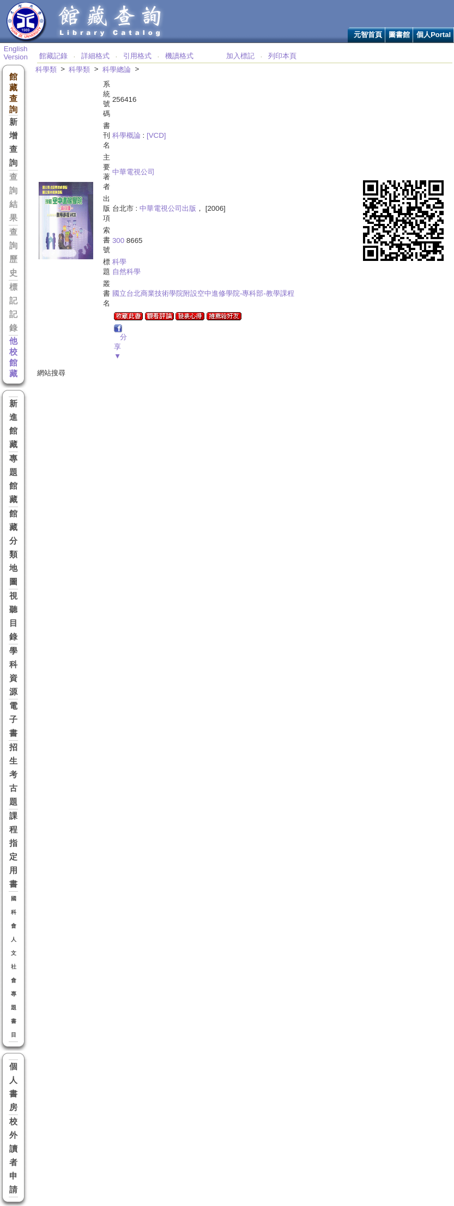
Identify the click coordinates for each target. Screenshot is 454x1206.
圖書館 (399, 35)
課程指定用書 (13, 850)
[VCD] (156, 135)
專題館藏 (13, 479)
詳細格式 (95, 56)
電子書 (13, 720)
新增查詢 (13, 142)
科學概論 (126, 135)
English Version (15, 53)
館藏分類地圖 (13, 547)
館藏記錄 (53, 56)
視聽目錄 (13, 616)
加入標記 (240, 56)
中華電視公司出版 (168, 208)
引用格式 (137, 56)
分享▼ (120, 346)
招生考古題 (13, 774)
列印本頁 (282, 56)
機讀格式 (179, 56)
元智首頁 (368, 35)
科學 (119, 262)
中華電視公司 (133, 172)
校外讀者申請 (13, 1155)
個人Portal (433, 35)
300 (118, 240)
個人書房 (13, 1087)
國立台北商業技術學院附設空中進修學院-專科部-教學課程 (203, 293)
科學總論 (116, 69)
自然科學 (126, 271)
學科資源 (13, 671)
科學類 (46, 69)
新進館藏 (13, 424)
